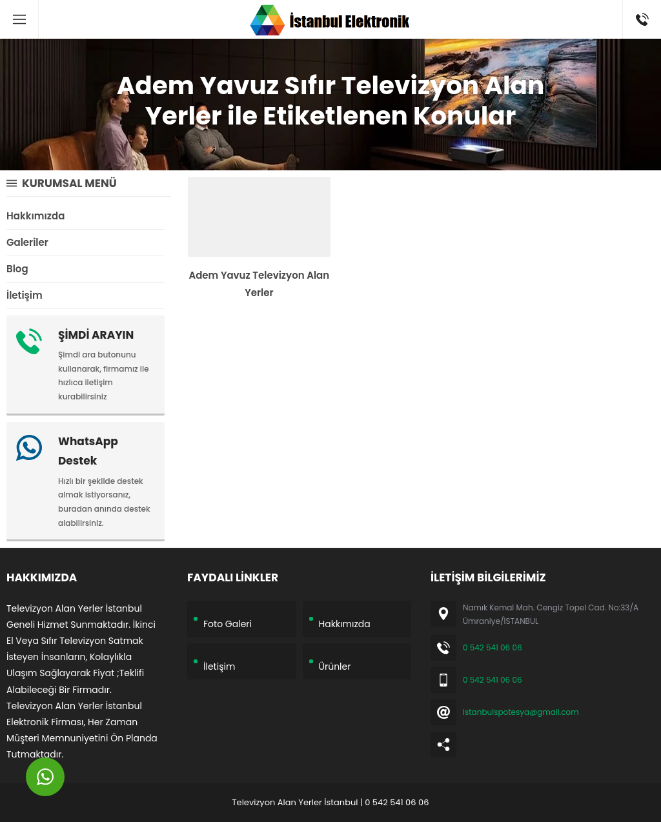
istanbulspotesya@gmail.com (521, 712)
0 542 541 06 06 (492, 647)
